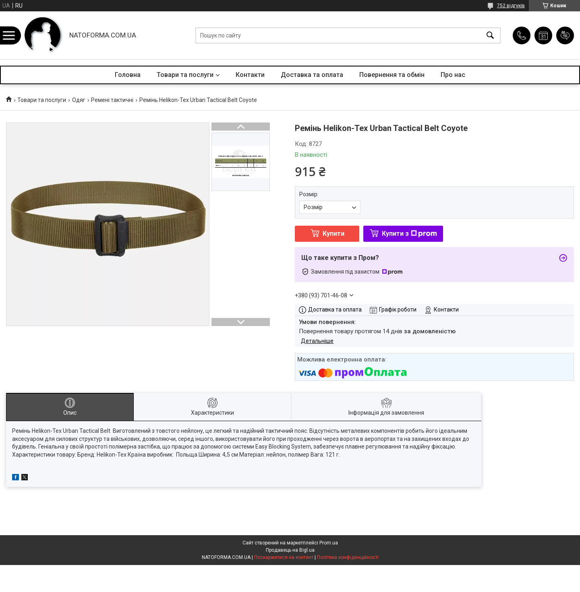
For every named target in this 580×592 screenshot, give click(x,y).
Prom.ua (328, 543)
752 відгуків (511, 5)
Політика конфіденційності (348, 557)
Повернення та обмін (392, 75)
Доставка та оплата (312, 75)
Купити (333, 233)
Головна (128, 75)
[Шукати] (490, 35)
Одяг (78, 100)
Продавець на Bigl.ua (290, 550)
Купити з (409, 233)
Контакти (250, 75)
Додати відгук (565, 35)
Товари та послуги (185, 75)
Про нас (453, 75)
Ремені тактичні (112, 100)
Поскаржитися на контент (283, 557)
